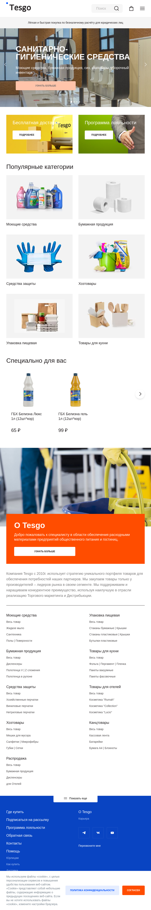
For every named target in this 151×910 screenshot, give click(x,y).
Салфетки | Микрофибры (22, 742)
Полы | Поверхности (19, 641)
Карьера (83, 819)
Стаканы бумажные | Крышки (108, 628)
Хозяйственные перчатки (22, 700)
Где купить (15, 812)
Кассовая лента (99, 735)
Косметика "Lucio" (100, 712)
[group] (28, 404)
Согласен (133, 890)
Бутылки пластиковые (103, 641)
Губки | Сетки (14, 748)
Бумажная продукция (23, 651)
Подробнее (27, 135)
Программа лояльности (25, 828)
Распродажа (16, 759)
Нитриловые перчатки (20, 712)
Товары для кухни (104, 651)
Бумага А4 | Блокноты (103, 748)
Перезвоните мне (89, 846)
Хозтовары (15, 723)
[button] (71, 102)
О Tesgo (85, 812)
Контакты (14, 844)
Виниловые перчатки (19, 706)
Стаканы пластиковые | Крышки (109, 634)
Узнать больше (30, 85)
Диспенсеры (14, 664)
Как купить (13, 864)
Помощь (13, 852)
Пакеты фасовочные (102, 676)
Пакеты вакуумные (101, 670)
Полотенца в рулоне (19, 676)
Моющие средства (21, 616)
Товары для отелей (105, 687)
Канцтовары (99, 723)
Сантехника (13, 634)
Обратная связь (19, 836)
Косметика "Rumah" (101, 700)
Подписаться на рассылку (27, 820)
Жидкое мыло (15, 628)
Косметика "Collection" (103, 706)
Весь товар (13, 622)
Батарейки (96, 742)
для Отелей (13, 784)
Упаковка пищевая (104, 616)
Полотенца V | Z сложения (23, 670)
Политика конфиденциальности (92, 890)
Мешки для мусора (18, 735)
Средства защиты (21, 687)
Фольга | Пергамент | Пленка (107, 664)
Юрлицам (12, 858)
